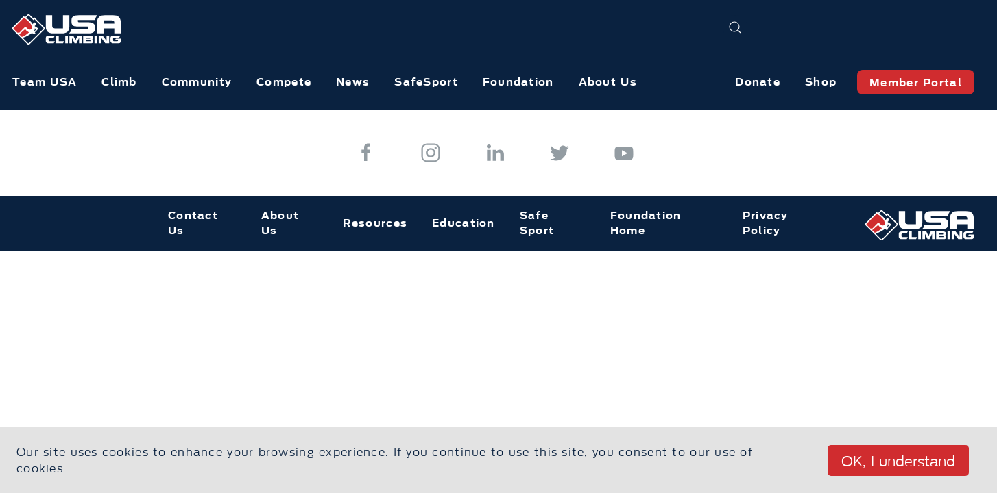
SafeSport (426, 81)
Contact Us (193, 223)
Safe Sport (537, 223)
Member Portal (915, 82)
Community (197, 81)
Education (463, 222)
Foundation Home (646, 223)
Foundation (518, 81)
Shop (821, 81)
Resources (375, 222)
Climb (118, 81)
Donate (757, 81)
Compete (283, 81)
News (353, 81)
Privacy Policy (766, 223)
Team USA (44, 81)
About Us (608, 81)
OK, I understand (898, 461)
